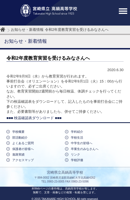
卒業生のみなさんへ (84, 149)
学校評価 (77, 160)
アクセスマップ (23, 160)
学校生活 (77, 137)
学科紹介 (77, 131)
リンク (75, 154)
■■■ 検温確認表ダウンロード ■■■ (33, 118)
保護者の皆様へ (23, 149)
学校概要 (18, 131)
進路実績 (18, 154)
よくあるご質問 (23, 143)
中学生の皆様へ (81, 143)
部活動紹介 (20, 137)
